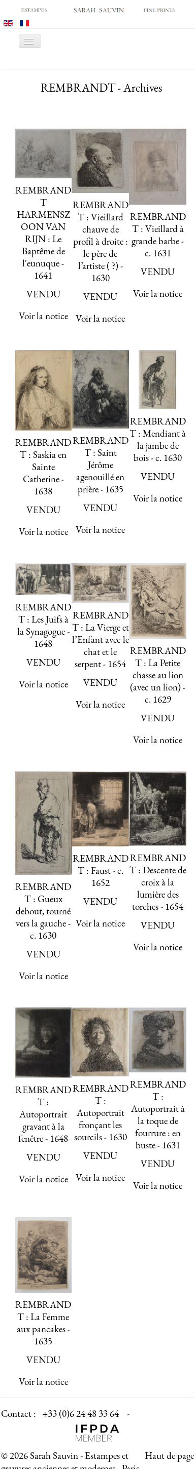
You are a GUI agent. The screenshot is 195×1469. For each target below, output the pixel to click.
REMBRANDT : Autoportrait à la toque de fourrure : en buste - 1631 (158, 1114)
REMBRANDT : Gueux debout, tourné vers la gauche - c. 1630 (43, 911)
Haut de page (169, 1455)
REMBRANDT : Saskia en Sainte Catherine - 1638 (43, 466)
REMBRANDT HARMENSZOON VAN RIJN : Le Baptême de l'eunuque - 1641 (43, 233)
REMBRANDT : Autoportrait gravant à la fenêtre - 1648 (43, 1114)
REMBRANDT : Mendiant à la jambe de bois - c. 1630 (157, 439)
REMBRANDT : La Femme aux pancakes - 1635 (43, 1322)
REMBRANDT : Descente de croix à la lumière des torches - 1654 (157, 882)
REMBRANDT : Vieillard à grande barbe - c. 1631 (158, 234)
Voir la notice (43, 316)
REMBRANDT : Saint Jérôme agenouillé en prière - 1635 (100, 464)
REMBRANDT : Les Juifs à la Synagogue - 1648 (43, 625)
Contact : (18, 1413)
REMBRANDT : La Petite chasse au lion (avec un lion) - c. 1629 (158, 675)
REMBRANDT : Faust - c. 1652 (100, 870)
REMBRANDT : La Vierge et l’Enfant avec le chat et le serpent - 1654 (100, 639)
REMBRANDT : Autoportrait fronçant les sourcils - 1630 (100, 1112)
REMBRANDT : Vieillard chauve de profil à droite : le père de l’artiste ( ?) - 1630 (100, 241)
